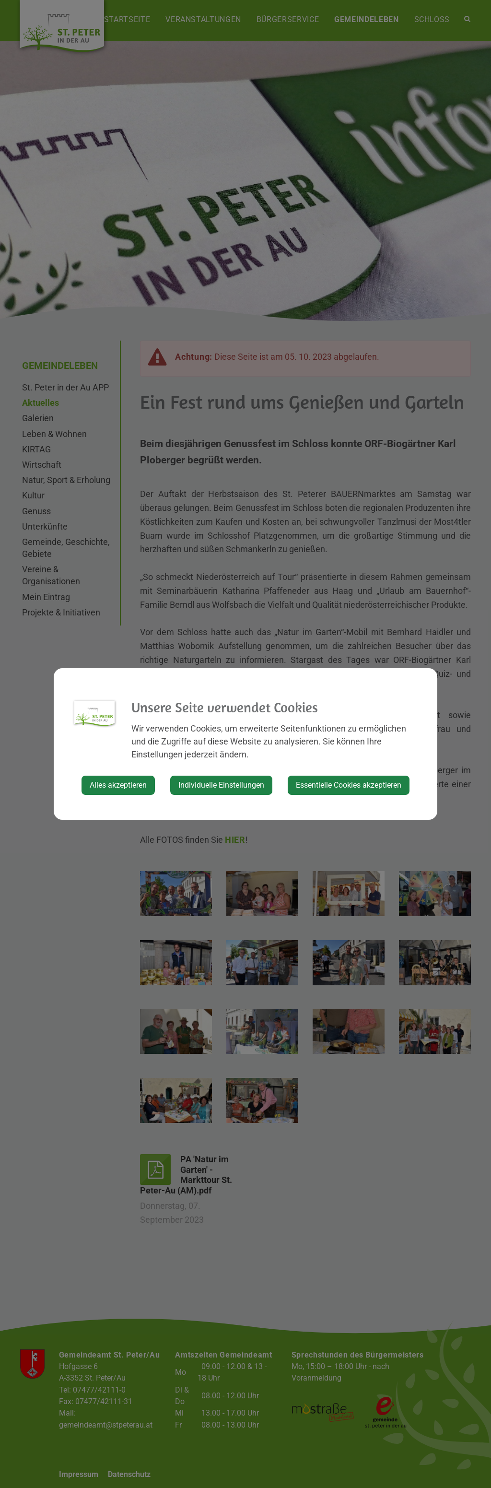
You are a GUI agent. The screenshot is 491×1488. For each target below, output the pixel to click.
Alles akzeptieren (118, 785)
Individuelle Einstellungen (221, 785)
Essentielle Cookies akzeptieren (348, 785)
